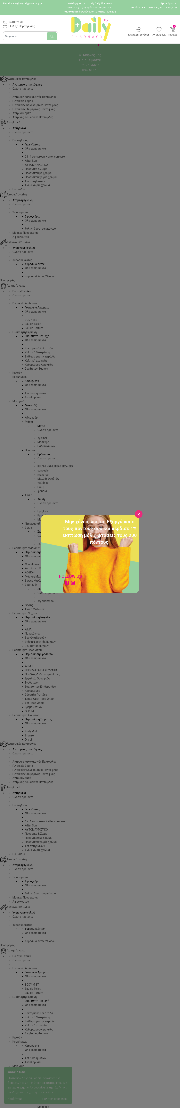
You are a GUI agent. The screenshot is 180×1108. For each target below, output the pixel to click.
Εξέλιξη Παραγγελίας (22, 26)
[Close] (139, 514)
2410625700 (16, 22)
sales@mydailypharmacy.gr (26, 3)
